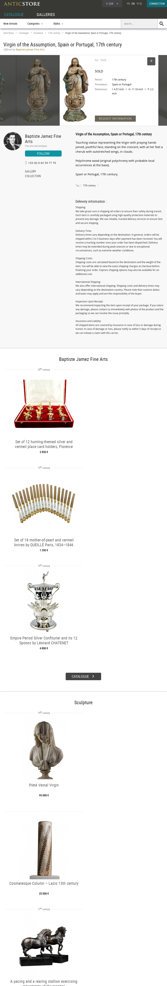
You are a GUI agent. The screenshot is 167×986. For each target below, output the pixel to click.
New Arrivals (10, 23)
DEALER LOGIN (16, 951)
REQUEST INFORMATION (115, 118)
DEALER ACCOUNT (13, 943)
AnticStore (8, 32)
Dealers (75, 947)
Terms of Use (63, 979)
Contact (130, 953)
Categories (42, 947)
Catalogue (24, 32)
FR (128, 3)
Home (129, 949)
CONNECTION (157, 3)
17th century (54, 32)
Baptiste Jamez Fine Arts (43, 138)
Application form (15, 961)
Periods (41, 957)
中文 (139, 3)
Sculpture (38, 32)
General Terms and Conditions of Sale (91, 979)
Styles (40, 952)
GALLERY (30, 171)
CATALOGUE (14, 14)
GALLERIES (46, 14)
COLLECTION (33, 176)
